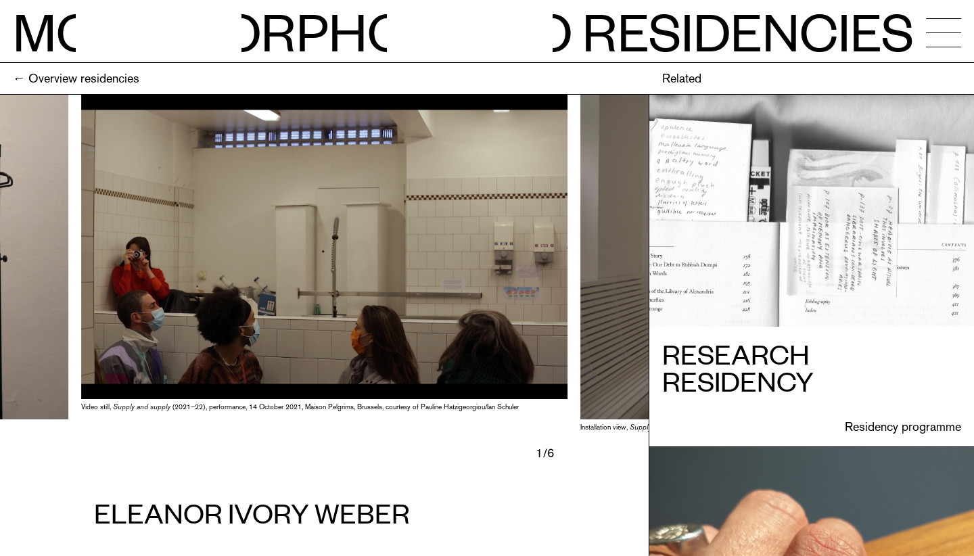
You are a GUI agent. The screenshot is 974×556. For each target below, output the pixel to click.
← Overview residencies (76, 78)
